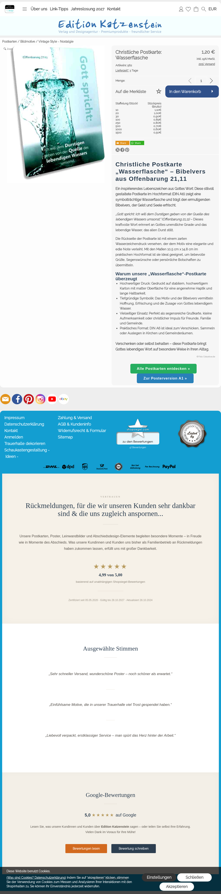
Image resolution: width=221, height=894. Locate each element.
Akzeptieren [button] (177, 886)
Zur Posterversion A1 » (165, 378)
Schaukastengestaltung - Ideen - (27, 453)
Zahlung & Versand (75, 417)
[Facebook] (17, 399)
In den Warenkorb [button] (185, 91)
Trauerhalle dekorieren (24, 443)
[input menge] (201, 80)
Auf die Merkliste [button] (130, 91)
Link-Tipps (59, 9)
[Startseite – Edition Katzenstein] (9, 6)
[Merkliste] (188, 9)
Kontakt (113, 9)
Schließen (194, 877)
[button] (24, 9)
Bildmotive (27, 41)
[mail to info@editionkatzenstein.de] (5, 399)
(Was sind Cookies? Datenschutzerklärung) (36, 877)
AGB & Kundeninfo (74, 424)
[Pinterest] (28, 399)
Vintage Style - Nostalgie (55, 41)
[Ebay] (63, 399)
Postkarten (9, 41)
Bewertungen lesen (86, 848)
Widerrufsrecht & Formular (82, 430)
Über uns (39, 9)
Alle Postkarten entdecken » (163, 369)
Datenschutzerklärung (24, 424)
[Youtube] (52, 399)
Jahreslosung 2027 (87, 9)
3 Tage (126, 70)
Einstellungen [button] (159, 877)
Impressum (14, 417)
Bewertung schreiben (133, 848)
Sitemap (65, 437)
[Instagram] (40, 399)
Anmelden (181, 9)
